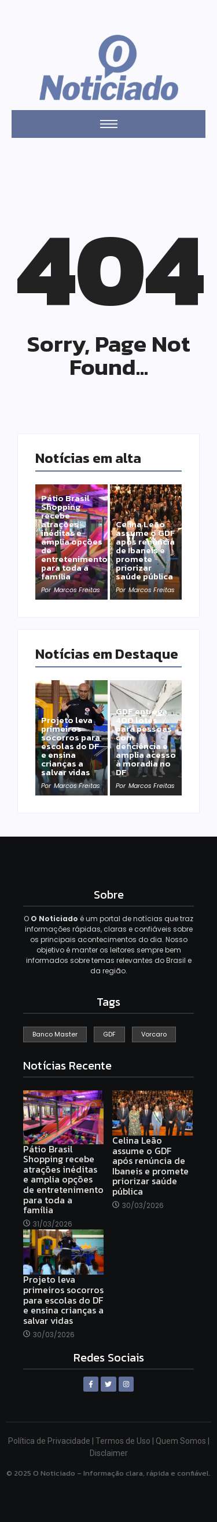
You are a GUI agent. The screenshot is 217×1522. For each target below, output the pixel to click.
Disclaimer (109, 1453)
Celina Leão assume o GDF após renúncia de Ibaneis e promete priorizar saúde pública (145, 550)
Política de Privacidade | (51, 1441)
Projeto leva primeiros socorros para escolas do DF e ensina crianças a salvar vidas (70, 746)
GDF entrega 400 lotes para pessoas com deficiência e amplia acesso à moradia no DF (146, 741)
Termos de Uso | (125, 1441)
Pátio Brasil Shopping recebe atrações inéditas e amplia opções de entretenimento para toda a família (74, 537)
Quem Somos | (182, 1441)
